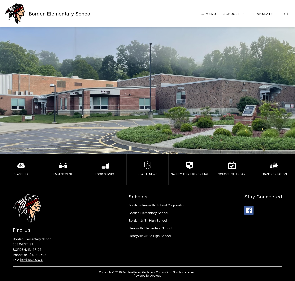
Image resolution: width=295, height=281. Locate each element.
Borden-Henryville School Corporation (157, 205)
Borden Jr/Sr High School (148, 220)
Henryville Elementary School (150, 228)
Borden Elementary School (148, 213)
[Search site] (286, 14)
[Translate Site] (264, 13)
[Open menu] (208, 13)
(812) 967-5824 (31, 260)
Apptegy (155, 275)
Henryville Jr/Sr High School (150, 236)
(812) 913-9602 (35, 255)
